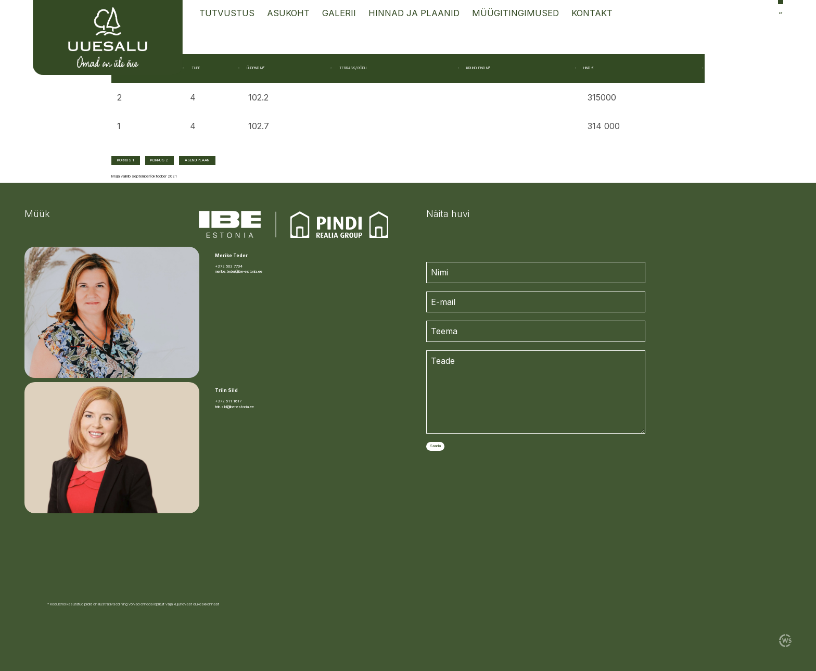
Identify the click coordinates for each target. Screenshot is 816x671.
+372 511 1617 (228, 401)
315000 (602, 97)
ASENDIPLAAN (197, 160)
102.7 (258, 126)
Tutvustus (226, 13)
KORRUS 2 (159, 160)
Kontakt (592, 13)
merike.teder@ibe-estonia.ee (238, 271)
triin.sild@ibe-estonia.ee (234, 406)
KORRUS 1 (125, 160)
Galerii (339, 13)
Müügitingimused (515, 13)
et (780, 13)
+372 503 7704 (229, 266)
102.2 (258, 97)
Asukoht (288, 13)
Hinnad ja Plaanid (414, 13)
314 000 (604, 126)
